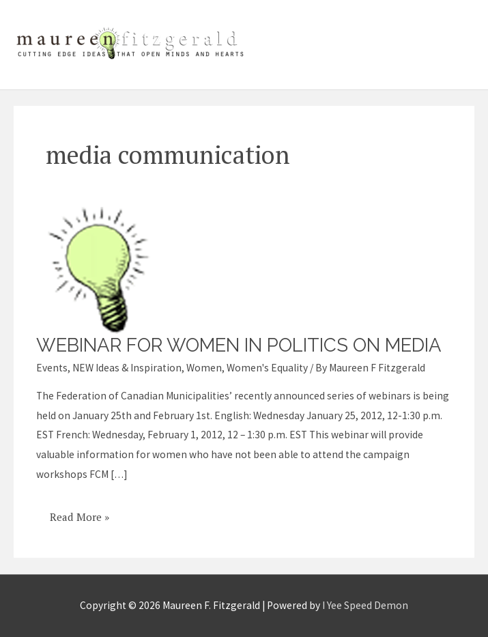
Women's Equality (267, 367)
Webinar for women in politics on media (239, 345)
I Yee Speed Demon (365, 605)
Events (52, 367)
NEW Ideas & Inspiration (127, 367)
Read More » (79, 512)
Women (204, 367)
